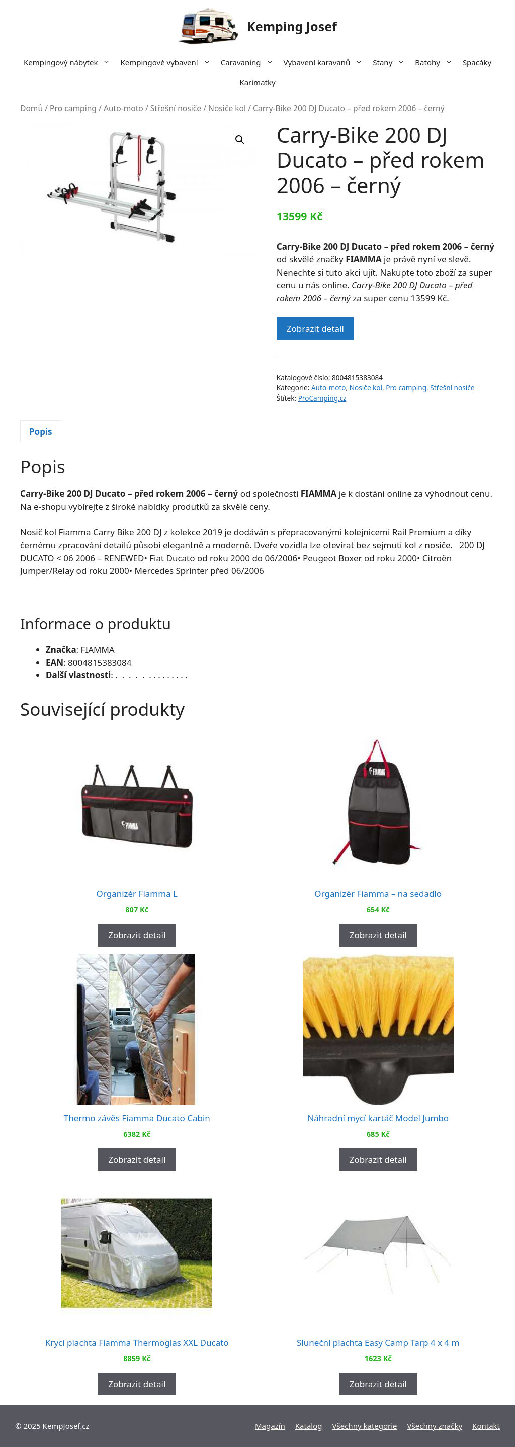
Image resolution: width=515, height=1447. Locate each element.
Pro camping (73, 108)
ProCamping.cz (322, 398)
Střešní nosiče (175, 108)
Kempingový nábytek (69, 62)
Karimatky (257, 82)
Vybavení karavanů (326, 62)
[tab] (40, 431)
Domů (31, 108)
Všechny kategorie (364, 1426)
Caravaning (250, 62)
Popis (40, 431)
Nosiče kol (227, 108)
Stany (391, 62)
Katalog (308, 1426)
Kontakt (486, 1426)
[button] (240, 140)
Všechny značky (435, 1426)
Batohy (436, 62)
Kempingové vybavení (167, 62)
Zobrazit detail (315, 328)
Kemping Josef (292, 26)
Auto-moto (123, 108)
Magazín (270, 1426)
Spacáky (477, 62)
